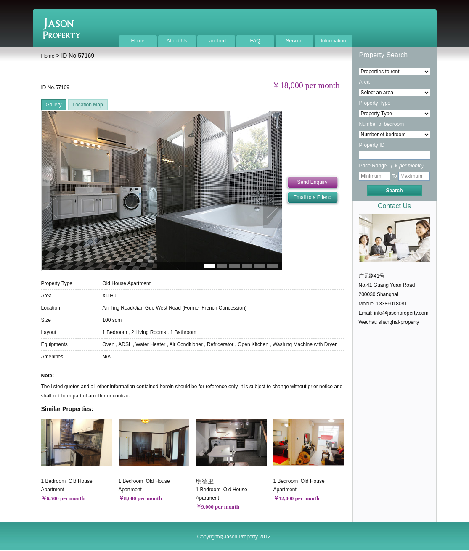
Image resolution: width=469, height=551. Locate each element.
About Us (177, 41)
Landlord (216, 41)
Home (137, 41)
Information (333, 41)
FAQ (255, 41)
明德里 (205, 481)
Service (294, 41)
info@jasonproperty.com (401, 313)
